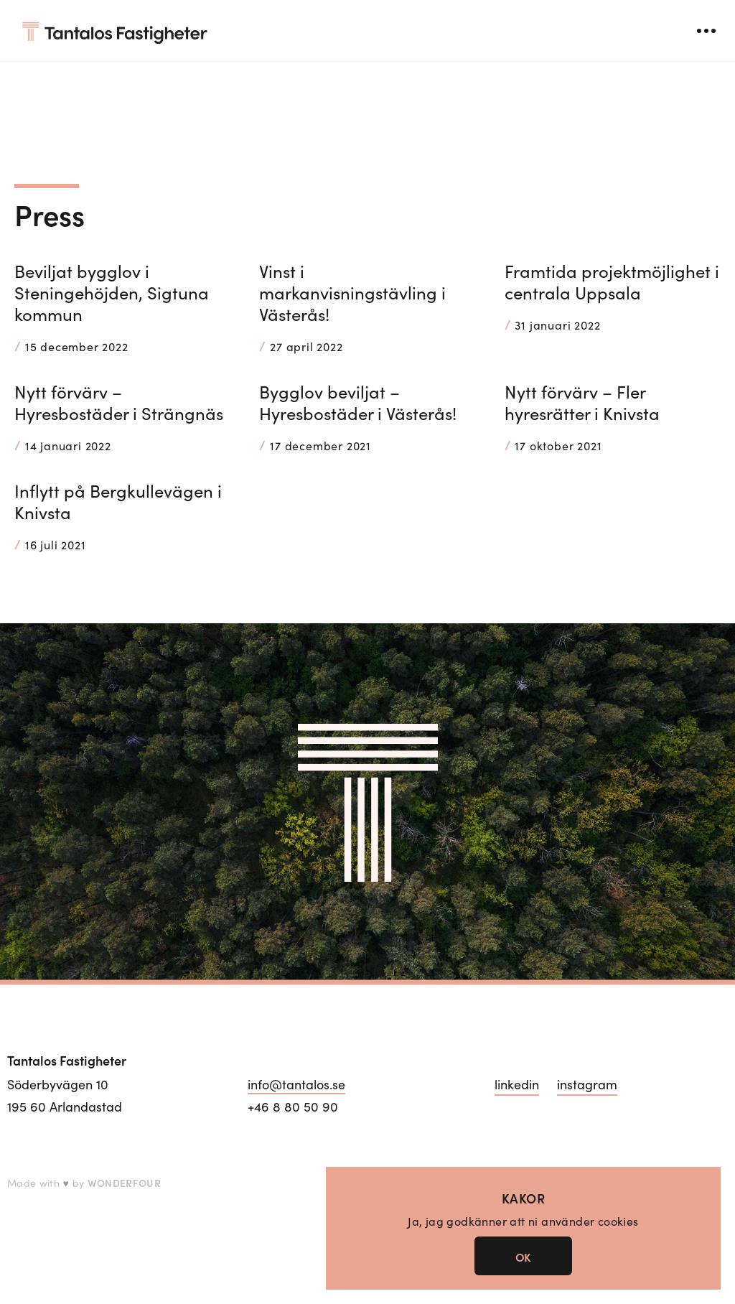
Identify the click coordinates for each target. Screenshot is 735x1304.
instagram (587, 1084)
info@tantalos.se (296, 1084)
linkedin (517, 1084)
